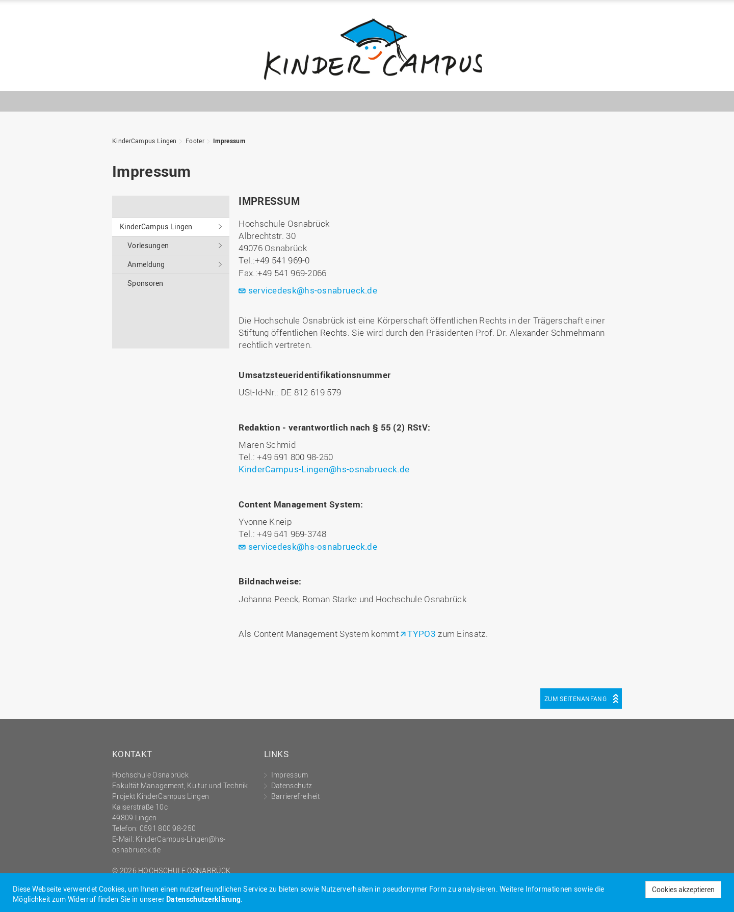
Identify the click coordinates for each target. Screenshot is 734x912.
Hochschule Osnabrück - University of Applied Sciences (588, 74)
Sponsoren (145, 283)
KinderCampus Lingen (367, 48)
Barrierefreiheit (295, 796)
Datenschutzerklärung (203, 899)
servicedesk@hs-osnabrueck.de (312, 290)
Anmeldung (146, 264)
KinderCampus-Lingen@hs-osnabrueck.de (324, 469)
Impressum (229, 141)
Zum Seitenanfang (575, 698)
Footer (195, 141)
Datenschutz (291, 785)
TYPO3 (421, 633)
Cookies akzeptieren (683, 889)
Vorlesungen (148, 245)
